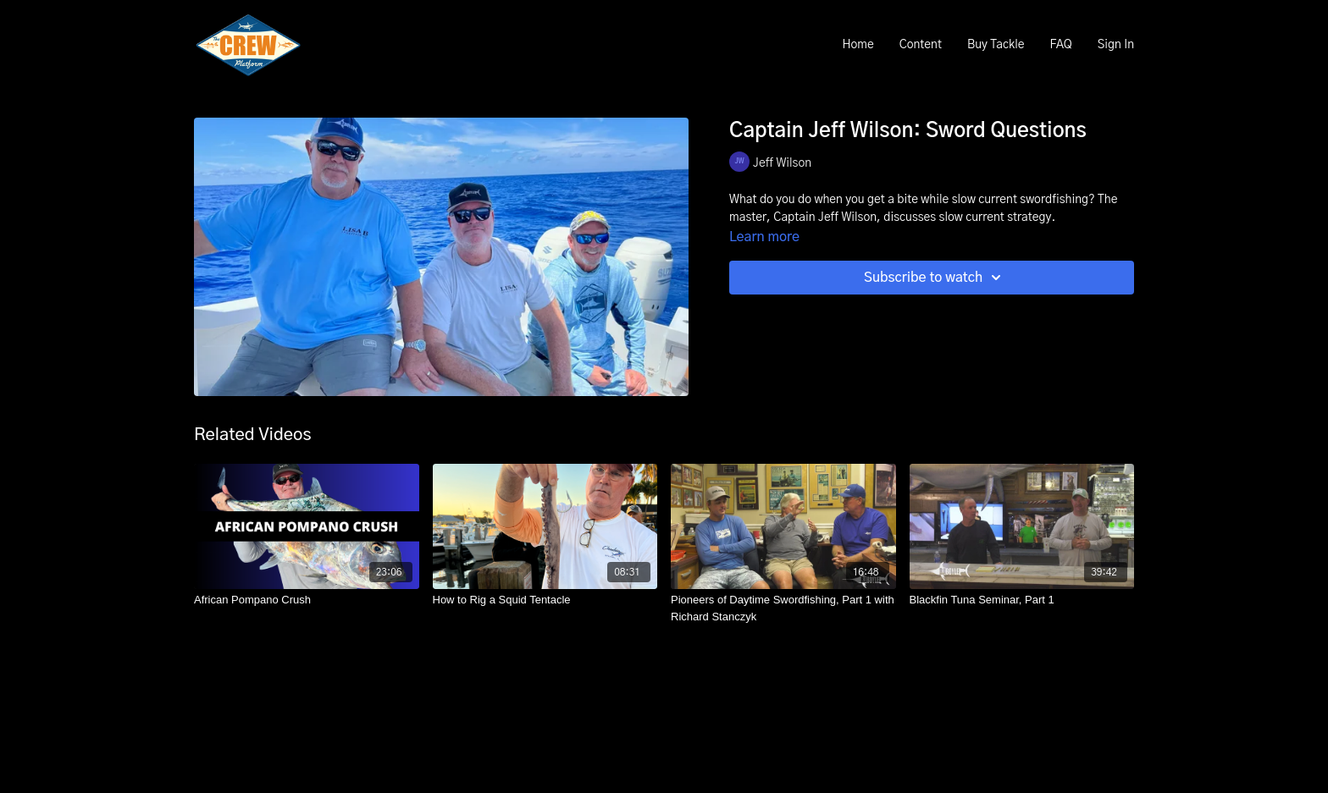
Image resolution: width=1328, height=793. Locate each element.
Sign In (1116, 45)
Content (920, 45)
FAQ (1060, 45)
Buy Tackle (996, 45)
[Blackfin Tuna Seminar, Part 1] (1022, 600)
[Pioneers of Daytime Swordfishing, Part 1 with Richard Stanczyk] (783, 608)
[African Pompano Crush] (306, 600)
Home (857, 45)
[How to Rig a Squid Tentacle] (545, 600)
